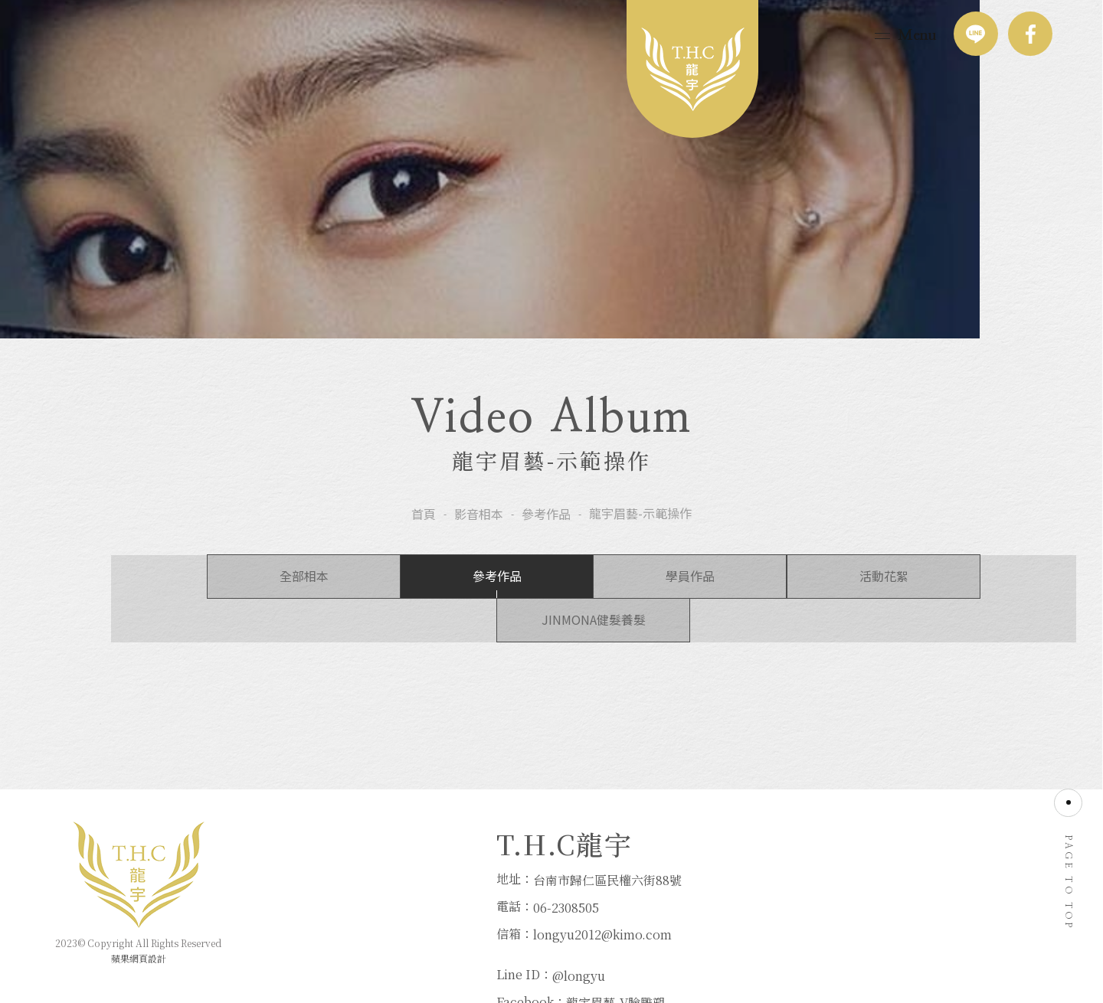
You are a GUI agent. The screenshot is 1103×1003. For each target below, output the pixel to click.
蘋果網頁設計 (138, 947)
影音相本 (478, 538)
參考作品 (546, 538)
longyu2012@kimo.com (393, 937)
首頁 (423, 538)
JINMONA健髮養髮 (944, 605)
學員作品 (551, 605)
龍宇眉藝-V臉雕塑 (654, 910)
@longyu (617, 883)
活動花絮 (747, 605)
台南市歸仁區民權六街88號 (398, 883)
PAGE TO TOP (1068, 865)
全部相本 (159, 605)
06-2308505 (357, 910)
